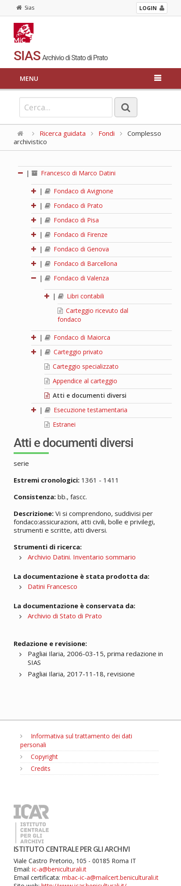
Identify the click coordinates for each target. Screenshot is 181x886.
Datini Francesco (52, 586)
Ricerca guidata (63, 133)
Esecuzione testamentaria (86, 410)
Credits (35, 768)
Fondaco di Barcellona (81, 263)
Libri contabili (81, 296)
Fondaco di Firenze (76, 234)
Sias (25, 7)
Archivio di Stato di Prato (65, 615)
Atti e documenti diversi (85, 395)
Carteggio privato (74, 352)
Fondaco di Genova (77, 249)
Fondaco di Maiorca (77, 337)
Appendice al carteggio (80, 381)
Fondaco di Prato (74, 205)
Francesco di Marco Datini (74, 173)
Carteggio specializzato (81, 366)
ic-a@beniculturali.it (59, 869)
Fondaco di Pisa (72, 220)
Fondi (106, 133)
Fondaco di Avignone (79, 191)
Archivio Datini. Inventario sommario (82, 556)
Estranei (60, 424)
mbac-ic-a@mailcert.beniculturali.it (110, 877)
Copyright (39, 756)
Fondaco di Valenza (77, 278)
